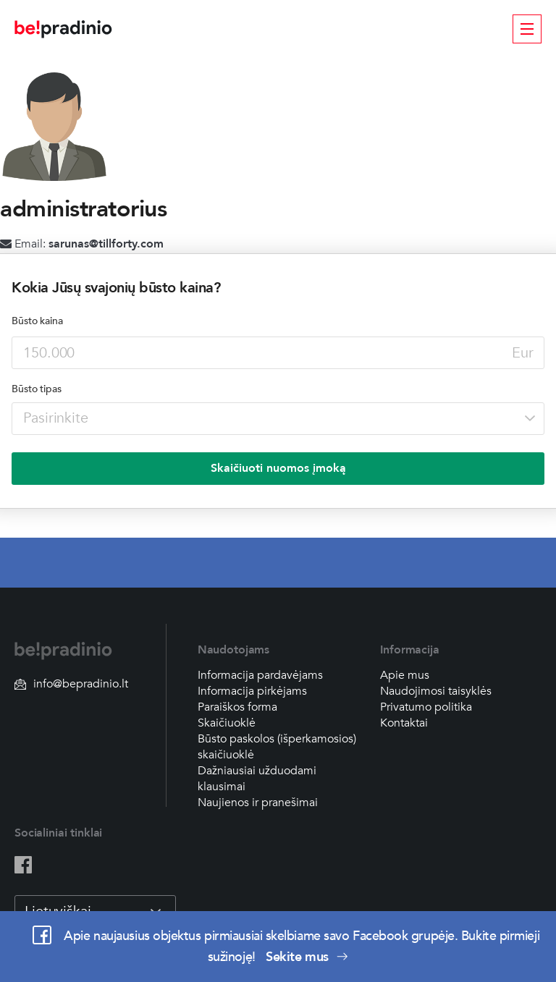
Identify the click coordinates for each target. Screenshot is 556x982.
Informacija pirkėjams (252, 691)
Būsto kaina (37, 321)
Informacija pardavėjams (260, 675)
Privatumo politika (426, 707)
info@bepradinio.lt (71, 684)
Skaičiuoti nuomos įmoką (278, 468)
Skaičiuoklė (227, 723)
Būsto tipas (37, 389)
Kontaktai (404, 723)
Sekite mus (307, 957)
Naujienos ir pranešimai (258, 802)
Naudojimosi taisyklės (436, 691)
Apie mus (404, 675)
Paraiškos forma (237, 707)
